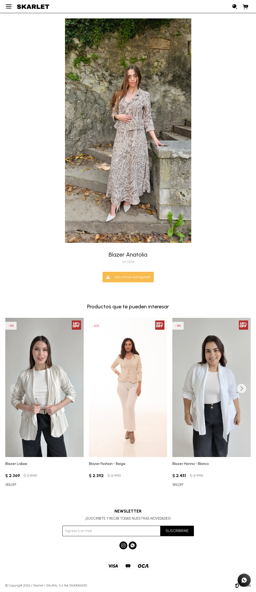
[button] (241, 388)
